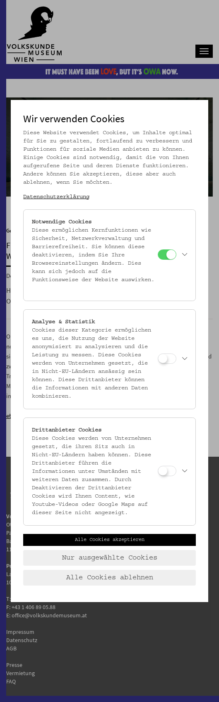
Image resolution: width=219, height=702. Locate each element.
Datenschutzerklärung (56, 196)
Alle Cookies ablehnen (109, 578)
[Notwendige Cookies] (167, 254)
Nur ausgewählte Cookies (109, 558)
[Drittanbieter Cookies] (167, 471)
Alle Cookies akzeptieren (109, 540)
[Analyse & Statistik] (167, 358)
